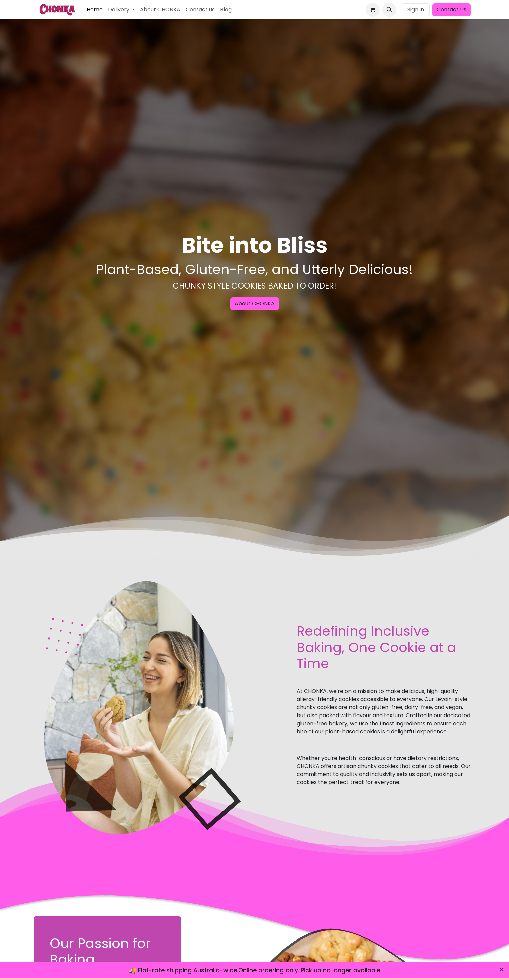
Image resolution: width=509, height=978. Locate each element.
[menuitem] (94, 9)
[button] (389, 10)
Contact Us (451, 9)
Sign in (415, 9)
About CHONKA (255, 303)
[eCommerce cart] (373, 10)
